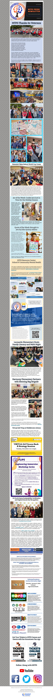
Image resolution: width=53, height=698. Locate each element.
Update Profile (22, 690)
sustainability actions (19, 527)
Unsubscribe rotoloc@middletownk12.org (26, 689)
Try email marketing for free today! (26, 696)
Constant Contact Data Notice (29, 690)
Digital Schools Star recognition (28, 530)
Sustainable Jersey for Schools (25, 521)
